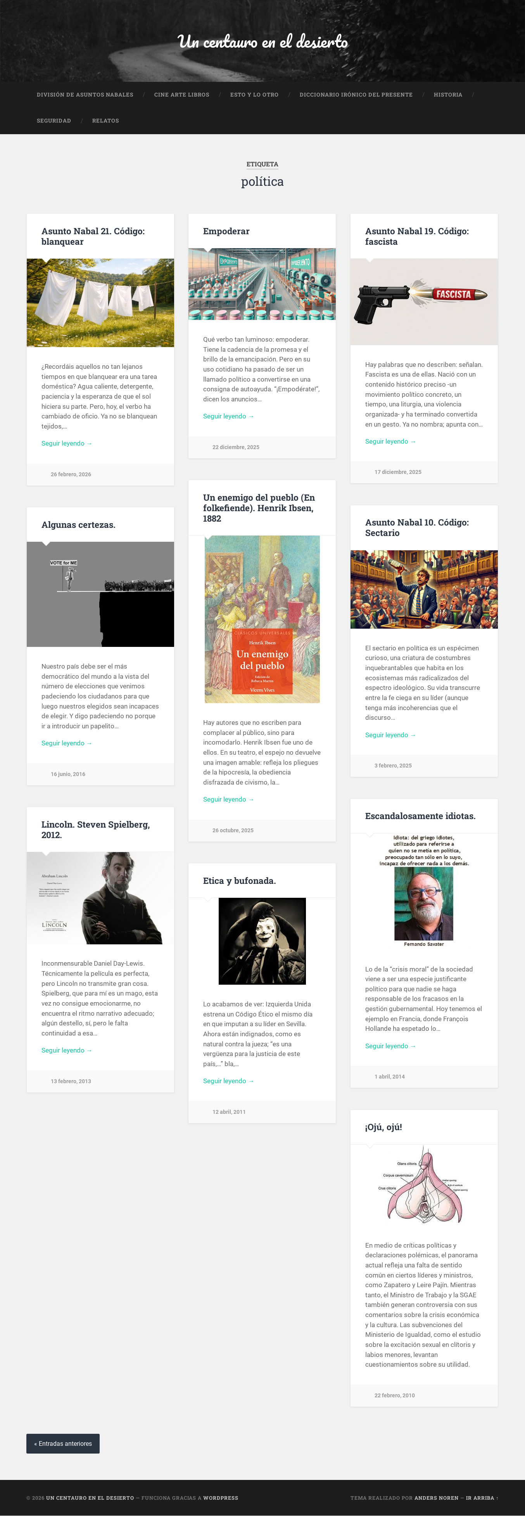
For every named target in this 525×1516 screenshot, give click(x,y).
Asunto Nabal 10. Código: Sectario (417, 528)
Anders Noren (436, 1498)
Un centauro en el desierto (262, 41)
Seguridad (54, 121)
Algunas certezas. (78, 524)
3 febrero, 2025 (393, 766)
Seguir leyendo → (67, 444)
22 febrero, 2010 (395, 1395)
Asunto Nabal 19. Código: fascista (417, 236)
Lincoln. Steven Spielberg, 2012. (95, 829)
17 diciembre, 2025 (398, 472)
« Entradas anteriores (63, 1443)
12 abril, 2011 (229, 1112)
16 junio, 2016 (68, 774)
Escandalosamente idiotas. (420, 816)
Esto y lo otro (254, 94)
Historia (448, 94)
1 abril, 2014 (390, 1077)
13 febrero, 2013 (71, 1082)
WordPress (220, 1498)
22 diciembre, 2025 (235, 447)
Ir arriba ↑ (482, 1498)
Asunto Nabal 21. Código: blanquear (93, 236)
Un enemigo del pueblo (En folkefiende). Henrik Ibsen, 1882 (259, 507)
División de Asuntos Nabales (85, 94)
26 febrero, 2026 (71, 475)
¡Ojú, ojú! (383, 1127)
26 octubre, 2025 (233, 830)
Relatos (105, 121)
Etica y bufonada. (239, 880)
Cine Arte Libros (181, 94)
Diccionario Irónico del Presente (356, 94)
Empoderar (226, 231)
